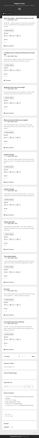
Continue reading (9, 31)
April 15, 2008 (10, 190)
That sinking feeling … (10, 256)
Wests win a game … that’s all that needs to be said (19, 18)
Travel (14, 400)
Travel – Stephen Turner (10, 401)
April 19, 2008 (10, 56)
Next (33, 356)
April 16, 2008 (10, 156)
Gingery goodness (9, 222)
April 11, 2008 (10, 323)
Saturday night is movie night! (26, 405)
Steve (16, 19)
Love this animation (17, 403)
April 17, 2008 (10, 121)
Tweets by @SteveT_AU (9, 366)
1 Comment (8, 80)
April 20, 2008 (10, 19)
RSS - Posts (8, 414)
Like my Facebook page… (11, 373)
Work (19, 401)
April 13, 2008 (10, 257)
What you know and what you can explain (16, 120)
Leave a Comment (9, 45)
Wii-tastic (7, 289)
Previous (7, 356)
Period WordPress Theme (15, 436)
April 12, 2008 (10, 290)
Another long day (9, 154)
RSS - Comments (9, 416)
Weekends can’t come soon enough (14, 87)
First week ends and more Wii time (14, 322)
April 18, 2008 (10, 88)
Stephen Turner (19, 3)
